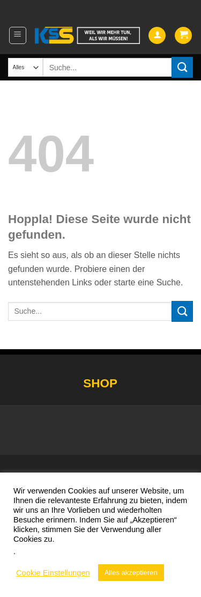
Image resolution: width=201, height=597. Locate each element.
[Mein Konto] (157, 36)
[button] (17, 35)
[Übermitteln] (182, 67)
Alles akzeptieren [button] (131, 573)
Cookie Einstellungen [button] (53, 573)
